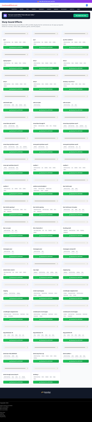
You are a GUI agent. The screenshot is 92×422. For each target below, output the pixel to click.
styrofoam (81, 125)
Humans (49, 9)
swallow (16, 42)
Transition (15, 9)
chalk (48, 272)
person (43, 355)
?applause (35, 272)
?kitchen (5, 125)
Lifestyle (72, 9)
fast (20, 335)
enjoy (84, 355)
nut (46, 230)
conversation (10, 316)
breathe (46, 63)
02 (79, 146)
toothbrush (66, 232)
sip (12, 42)
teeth (78, 230)
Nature (22, 9)
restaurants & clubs (71, 293)
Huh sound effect (4, 409)
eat (43, 230)
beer (5, 211)
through (54, 125)
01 (34, 127)
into (79, 209)
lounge (74, 295)
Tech (27, 9)
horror (56, 293)
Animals (34, 9)
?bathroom (65, 230)
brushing (82, 230)
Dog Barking (3, 416)
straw (47, 125)
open (25, 104)
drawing (52, 272)
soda (16, 104)
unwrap (73, 251)
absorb (35, 232)
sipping (16, 63)
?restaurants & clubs (7, 209)
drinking (24, 63)
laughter (46, 190)
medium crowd (48, 188)
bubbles (35, 65)
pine (50, 125)
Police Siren (2, 412)
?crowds (35, 188)
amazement (36, 316)
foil (76, 251)
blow (17, 125)
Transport (42, 9)
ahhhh (13, 355)
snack (54, 230)
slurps (84, 84)
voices (42, 190)
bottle (13, 104)
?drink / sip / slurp (7, 42)
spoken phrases (36, 190)
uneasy (40, 295)
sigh (80, 355)
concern (35, 295)
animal (9, 335)
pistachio (50, 230)
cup (85, 125)
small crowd (51, 293)
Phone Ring (2, 415)
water (5, 44)
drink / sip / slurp (11, 125)
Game (78, 9)
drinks (55, 355)
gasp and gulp (44, 293)
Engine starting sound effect (6, 405)
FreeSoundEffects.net (9, 5)
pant (72, 335)
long (82, 272)
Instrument (64, 9)
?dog (5, 335)
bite (4, 274)
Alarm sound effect (4, 407)
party (70, 295)
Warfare (56, 9)
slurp (43, 63)
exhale (51, 63)
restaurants (9, 211)
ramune (20, 104)
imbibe (24, 42)
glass (5, 65)
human (47, 355)
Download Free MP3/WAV (16, 47)
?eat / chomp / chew (37, 230)
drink (20, 42)
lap (23, 335)
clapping (78, 272)
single (56, 272)
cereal (17, 272)
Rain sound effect (4, 408)
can (72, 104)
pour (25, 209)
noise (73, 84)
